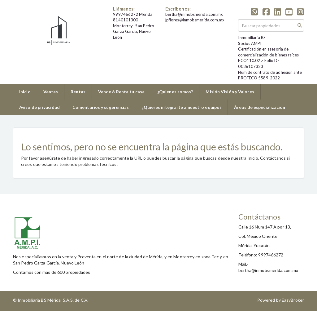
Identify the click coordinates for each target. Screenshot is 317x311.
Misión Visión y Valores (230, 91)
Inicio (25, 91)
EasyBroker (293, 300)
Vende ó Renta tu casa (121, 91)
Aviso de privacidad (39, 107)
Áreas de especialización (259, 107)
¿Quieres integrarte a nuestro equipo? (181, 107)
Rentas (78, 91)
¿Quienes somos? (175, 91)
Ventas (50, 91)
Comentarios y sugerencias (100, 107)
